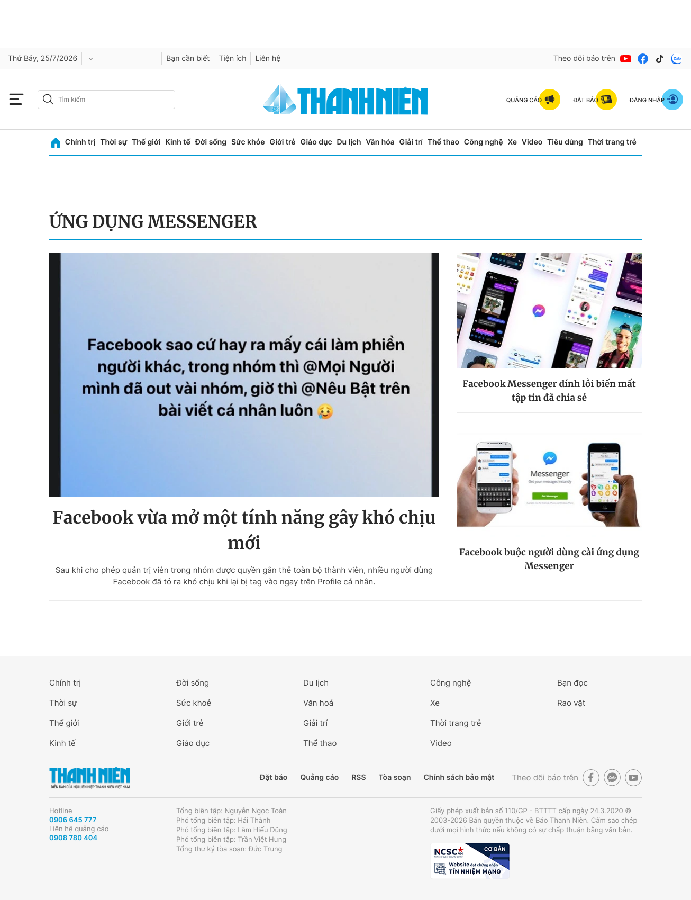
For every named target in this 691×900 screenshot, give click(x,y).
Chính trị (80, 142)
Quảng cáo (319, 777)
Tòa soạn (395, 777)
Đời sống (210, 142)
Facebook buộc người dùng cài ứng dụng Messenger (549, 559)
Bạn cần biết (188, 58)
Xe (512, 142)
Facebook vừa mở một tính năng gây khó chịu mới (243, 530)
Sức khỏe (248, 142)
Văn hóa (380, 142)
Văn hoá (318, 703)
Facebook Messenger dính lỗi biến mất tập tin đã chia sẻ (548, 390)
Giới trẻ (282, 142)
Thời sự (113, 142)
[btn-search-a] (48, 99)
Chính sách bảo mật (458, 777)
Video (532, 142)
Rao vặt (571, 703)
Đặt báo (273, 777)
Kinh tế (177, 142)
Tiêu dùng (565, 142)
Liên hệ (267, 58)
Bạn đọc (572, 683)
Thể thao (443, 142)
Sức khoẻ (193, 703)
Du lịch (349, 142)
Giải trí (411, 142)
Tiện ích (232, 58)
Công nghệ (483, 142)
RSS (358, 777)
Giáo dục (316, 142)
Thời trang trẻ (612, 142)
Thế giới (146, 142)
